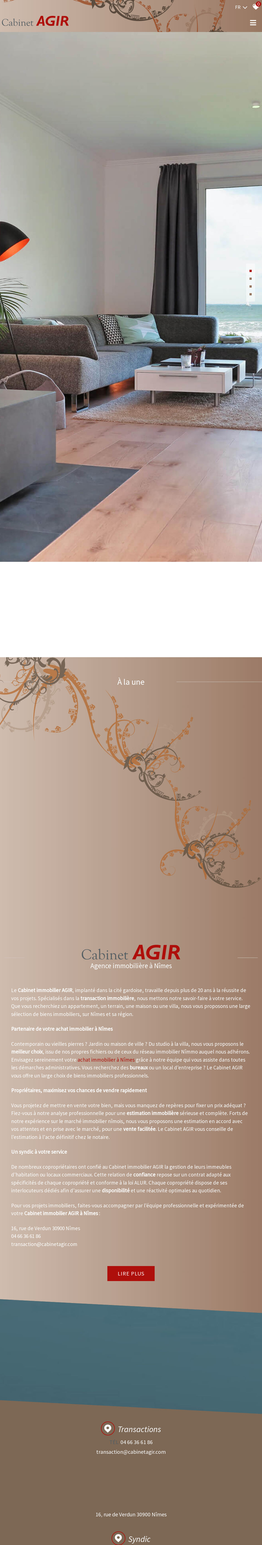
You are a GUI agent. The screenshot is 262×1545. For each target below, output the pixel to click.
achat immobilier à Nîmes (106, 1266)
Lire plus (131, 1480)
